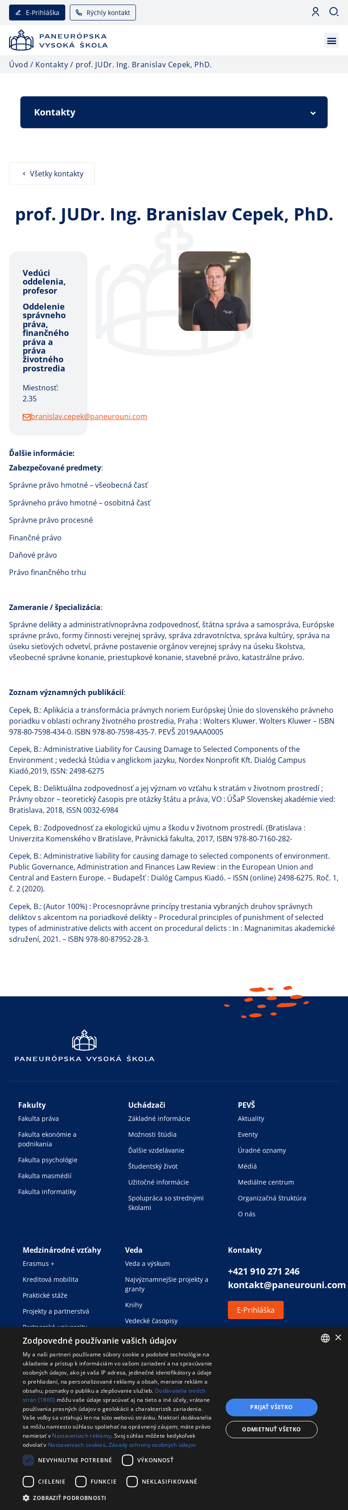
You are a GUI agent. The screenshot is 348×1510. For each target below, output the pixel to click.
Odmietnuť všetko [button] (271, 1429)
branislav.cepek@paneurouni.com (89, 416)
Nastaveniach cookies (77, 1445)
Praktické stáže (45, 1295)
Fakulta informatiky (47, 1191)
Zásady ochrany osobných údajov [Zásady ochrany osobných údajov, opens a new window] (152, 1445)
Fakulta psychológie (47, 1159)
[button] (331, 40)
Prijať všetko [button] (271, 1407)
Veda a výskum (147, 1263)
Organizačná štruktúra (272, 1198)
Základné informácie (159, 1118)
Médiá (247, 1166)
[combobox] (325, 1338)
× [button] (337, 1338)
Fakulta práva (38, 1118)
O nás (247, 1214)
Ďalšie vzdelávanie (156, 1150)
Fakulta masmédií (45, 1175)
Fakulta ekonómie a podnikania (47, 1139)
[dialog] (174, 1418)
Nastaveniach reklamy (81, 1436)
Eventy (248, 1134)
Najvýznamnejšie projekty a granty (166, 1284)
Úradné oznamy (262, 1150)
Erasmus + (38, 1263)
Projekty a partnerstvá (56, 1311)
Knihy (133, 1304)
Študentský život (153, 1166)
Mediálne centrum (266, 1182)
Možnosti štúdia (152, 1134)
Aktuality (251, 1118)
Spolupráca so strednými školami (166, 1203)
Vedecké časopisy (151, 1320)
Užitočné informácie (158, 1182)
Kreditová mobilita (50, 1279)
